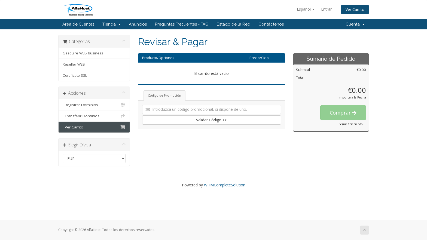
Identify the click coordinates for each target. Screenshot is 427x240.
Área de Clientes (78, 24)
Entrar (326, 9)
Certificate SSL (75, 75)
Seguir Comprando (350, 124)
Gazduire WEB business (83, 53)
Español (306, 9)
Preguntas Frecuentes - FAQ (182, 24)
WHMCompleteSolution (224, 184)
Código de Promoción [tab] (164, 95)
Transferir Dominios (94, 116)
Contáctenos (271, 24)
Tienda (111, 24)
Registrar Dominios (94, 104)
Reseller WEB (74, 64)
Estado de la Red (233, 24)
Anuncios (138, 24)
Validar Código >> (211, 119)
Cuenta (355, 24)
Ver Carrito (355, 9)
